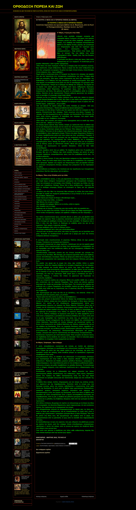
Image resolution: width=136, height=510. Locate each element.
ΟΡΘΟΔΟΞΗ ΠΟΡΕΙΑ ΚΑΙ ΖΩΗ (38, 6)
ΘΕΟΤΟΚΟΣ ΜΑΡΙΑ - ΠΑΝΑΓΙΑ (21, 177)
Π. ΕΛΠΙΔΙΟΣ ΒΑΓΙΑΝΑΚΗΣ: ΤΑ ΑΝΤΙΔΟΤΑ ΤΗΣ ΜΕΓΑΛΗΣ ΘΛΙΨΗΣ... (25, 264)
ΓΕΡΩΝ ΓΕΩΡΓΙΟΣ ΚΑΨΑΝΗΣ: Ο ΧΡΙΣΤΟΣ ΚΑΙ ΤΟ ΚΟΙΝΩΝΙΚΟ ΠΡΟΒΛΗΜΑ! (25, 380)
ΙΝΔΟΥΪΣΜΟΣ (51, 445)
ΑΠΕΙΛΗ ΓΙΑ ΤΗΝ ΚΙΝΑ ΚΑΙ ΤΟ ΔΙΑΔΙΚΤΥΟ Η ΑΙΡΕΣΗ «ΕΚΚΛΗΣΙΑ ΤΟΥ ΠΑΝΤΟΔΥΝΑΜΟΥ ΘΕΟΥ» (25, 317)
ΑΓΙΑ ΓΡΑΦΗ (17, 206)
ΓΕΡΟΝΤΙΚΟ (17, 203)
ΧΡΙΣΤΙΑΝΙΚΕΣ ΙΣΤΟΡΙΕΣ (19, 221)
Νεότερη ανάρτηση (41, 496)
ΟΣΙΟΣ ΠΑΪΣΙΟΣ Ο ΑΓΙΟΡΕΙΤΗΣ (62, 445)
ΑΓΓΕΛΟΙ (16, 179)
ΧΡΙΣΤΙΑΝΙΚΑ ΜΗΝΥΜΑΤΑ (20, 212)
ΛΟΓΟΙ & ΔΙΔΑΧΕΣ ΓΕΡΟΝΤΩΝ (21, 186)
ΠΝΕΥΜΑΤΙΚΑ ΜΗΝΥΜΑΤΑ (20, 219)
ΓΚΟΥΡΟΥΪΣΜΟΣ (44, 445)
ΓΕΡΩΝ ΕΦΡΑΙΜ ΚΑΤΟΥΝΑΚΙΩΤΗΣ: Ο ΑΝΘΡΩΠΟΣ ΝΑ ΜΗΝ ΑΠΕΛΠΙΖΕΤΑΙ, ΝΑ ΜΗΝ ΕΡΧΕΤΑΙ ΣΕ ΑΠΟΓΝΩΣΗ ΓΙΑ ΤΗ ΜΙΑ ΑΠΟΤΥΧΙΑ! (25, 303)
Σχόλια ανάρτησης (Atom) (68, 501)
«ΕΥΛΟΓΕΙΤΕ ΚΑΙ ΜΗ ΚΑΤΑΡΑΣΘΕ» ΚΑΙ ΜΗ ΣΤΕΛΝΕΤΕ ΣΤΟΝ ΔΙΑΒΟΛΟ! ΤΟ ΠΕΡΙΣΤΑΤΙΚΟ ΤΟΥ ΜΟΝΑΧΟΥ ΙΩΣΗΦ (25, 244)
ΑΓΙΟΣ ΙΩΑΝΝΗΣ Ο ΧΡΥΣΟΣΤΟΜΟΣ (22, 188)
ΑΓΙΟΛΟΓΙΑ (16, 182)
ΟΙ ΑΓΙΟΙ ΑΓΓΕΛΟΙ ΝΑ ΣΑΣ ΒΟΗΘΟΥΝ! (25, 419)
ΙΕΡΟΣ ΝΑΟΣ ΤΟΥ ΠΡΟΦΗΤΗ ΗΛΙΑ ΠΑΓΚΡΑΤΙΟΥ (25, 477)
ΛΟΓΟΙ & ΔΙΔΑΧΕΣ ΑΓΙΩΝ (20, 184)
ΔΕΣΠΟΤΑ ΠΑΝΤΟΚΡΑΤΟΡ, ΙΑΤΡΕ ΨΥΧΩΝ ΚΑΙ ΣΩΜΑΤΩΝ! (25, 358)
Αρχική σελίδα (64, 496)
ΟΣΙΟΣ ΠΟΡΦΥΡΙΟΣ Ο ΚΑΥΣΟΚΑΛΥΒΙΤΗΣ (19, 194)
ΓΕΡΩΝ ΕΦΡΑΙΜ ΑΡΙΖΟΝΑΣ (20, 196)
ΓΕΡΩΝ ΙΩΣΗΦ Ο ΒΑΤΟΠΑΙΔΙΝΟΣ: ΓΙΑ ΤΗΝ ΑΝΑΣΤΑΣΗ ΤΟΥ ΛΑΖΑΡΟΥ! (25, 407)
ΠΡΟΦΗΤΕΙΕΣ (17, 210)
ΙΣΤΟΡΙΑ (16, 226)
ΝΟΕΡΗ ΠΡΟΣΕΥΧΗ (18, 217)
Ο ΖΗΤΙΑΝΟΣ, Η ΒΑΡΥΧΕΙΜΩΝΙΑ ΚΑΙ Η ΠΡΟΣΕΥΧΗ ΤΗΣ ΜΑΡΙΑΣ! (25, 288)
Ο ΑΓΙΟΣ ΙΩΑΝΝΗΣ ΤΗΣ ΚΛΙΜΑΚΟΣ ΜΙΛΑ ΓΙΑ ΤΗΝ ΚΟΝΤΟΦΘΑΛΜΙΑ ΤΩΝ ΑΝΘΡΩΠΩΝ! (25, 394)
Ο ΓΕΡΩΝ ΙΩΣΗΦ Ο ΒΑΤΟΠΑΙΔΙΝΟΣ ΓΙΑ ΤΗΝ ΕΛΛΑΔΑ (25, 466)
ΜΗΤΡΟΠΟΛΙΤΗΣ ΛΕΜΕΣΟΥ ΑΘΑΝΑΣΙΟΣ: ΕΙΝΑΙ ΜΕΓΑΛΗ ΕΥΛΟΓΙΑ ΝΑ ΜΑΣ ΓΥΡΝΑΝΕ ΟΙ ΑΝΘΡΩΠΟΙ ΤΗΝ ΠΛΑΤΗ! (25, 454)
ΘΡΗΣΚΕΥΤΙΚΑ (17, 224)
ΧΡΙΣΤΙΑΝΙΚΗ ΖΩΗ (18, 215)
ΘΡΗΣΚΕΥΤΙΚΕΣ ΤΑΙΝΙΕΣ (20, 233)
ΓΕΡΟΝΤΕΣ (16, 201)
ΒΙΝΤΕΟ (16, 231)
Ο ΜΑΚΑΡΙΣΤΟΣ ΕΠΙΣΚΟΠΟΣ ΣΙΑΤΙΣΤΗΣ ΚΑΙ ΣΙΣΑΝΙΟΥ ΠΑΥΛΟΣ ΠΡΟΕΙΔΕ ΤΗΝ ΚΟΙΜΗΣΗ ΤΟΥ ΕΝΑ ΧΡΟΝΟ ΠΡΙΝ (25, 345)
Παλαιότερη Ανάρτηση (88, 496)
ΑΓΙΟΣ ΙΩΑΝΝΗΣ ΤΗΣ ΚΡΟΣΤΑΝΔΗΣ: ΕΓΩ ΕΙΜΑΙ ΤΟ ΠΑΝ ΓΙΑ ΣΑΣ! (25, 441)
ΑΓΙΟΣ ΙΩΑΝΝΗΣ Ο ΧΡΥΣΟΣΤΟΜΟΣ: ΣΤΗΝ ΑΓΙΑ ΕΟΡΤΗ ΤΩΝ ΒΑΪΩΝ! (25, 486)
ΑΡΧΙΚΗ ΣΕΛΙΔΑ (18, 173)
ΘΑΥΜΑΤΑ (16, 208)
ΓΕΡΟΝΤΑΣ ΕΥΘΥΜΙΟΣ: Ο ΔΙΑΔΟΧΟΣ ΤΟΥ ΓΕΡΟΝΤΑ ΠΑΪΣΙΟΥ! (25, 330)
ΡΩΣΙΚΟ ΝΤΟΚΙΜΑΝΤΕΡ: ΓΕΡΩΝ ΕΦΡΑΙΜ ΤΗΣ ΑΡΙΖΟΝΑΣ (25, 256)
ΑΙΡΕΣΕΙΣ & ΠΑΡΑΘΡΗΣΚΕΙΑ (20, 228)
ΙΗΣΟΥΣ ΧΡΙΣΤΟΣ (18, 175)
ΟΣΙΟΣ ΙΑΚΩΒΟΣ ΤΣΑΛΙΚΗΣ (20, 199)
